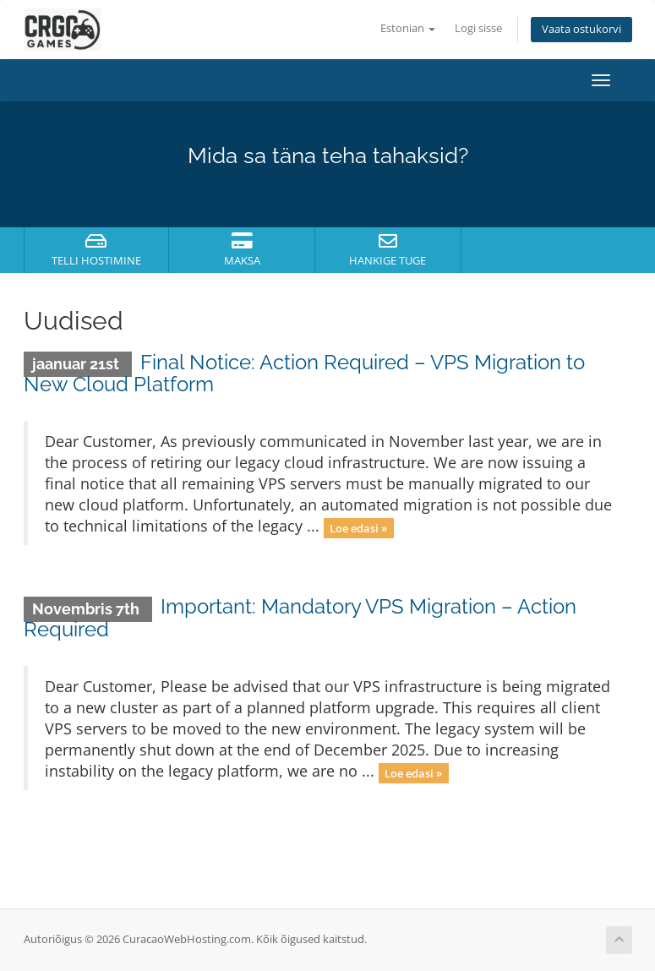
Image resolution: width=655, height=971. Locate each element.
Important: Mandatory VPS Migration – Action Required (300, 617)
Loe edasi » (358, 527)
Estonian (407, 28)
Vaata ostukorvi (581, 29)
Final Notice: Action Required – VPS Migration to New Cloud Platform (305, 373)
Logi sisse (478, 28)
